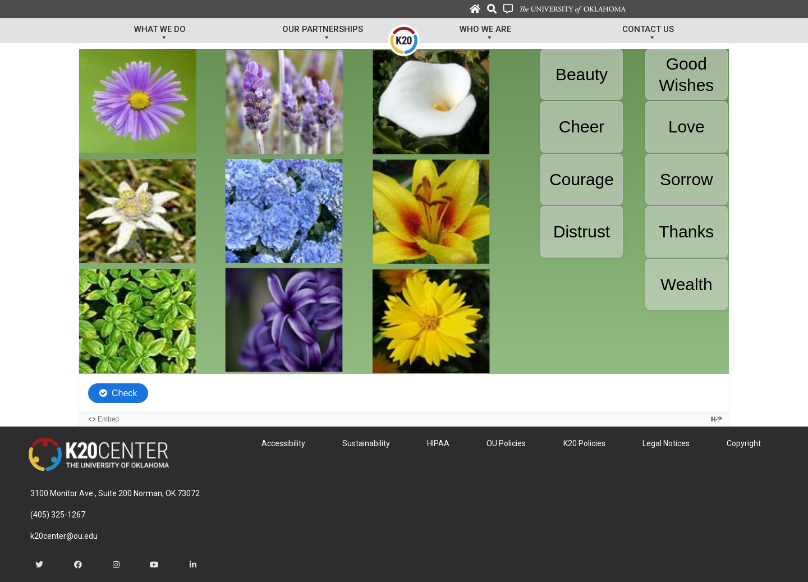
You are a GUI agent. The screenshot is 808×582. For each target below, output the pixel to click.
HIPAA (438, 443)
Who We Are (485, 33)
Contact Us (648, 33)
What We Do (160, 33)
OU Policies (506, 443)
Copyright (744, 443)
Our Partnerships (322, 33)
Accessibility (283, 443)
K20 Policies (584, 443)
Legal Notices (666, 443)
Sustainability (366, 443)
